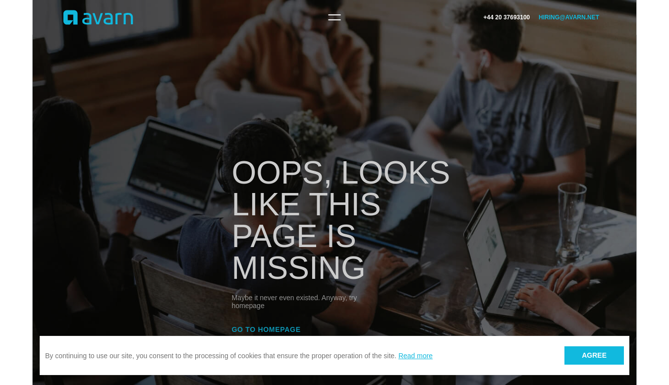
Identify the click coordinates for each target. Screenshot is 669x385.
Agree (594, 355)
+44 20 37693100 (507, 17)
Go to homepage (266, 329)
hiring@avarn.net (569, 17)
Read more (415, 356)
